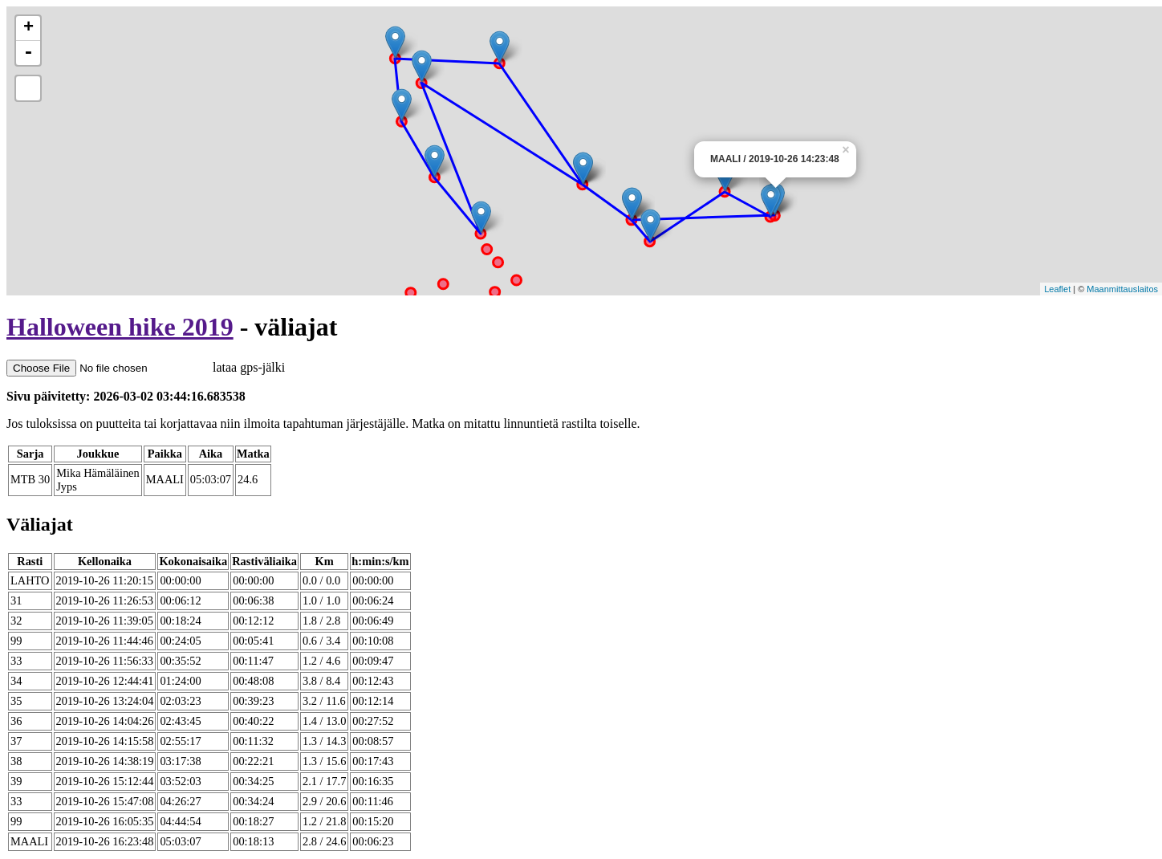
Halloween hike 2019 (120, 326)
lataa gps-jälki (145, 367)
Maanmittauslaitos (1122, 289)
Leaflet (1057, 289)
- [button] (28, 53)
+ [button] (28, 28)
